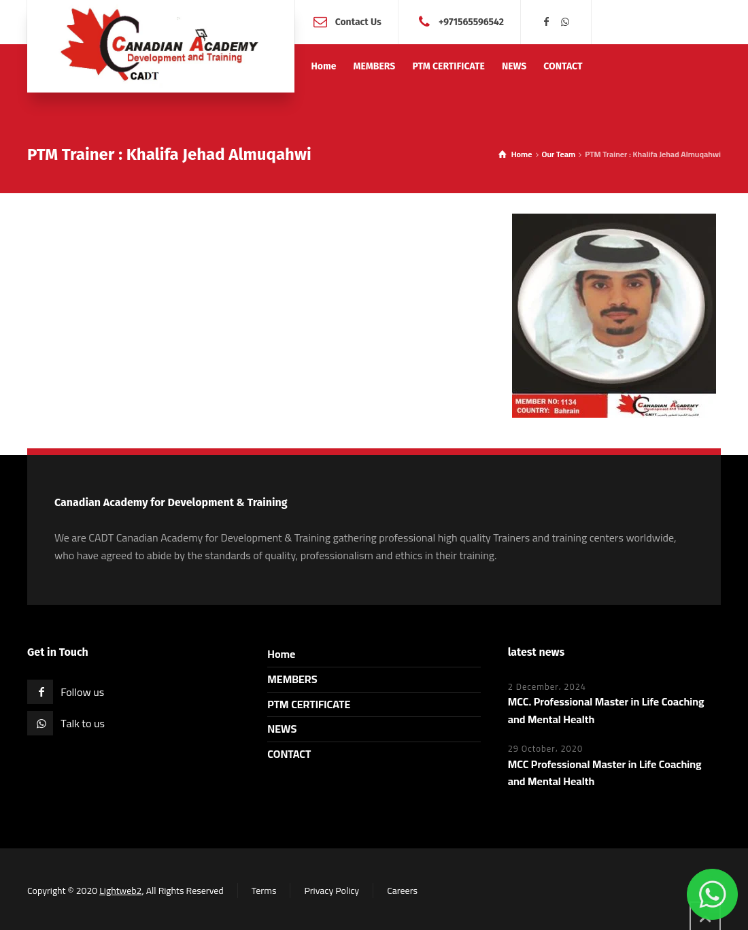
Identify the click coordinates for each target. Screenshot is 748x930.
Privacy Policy (331, 890)
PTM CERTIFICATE (308, 704)
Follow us (82, 692)
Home (281, 654)
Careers (402, 890)
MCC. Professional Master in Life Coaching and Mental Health (606, 710)
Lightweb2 (120, 890)
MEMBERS (292, 679)
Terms (264, 890)
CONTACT (289, 754)
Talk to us (83, 723)
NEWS (281, 728)
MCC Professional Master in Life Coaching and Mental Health (605, 773)
